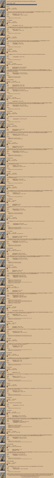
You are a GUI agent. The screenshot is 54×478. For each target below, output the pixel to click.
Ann (14, 147)
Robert (14, 415)
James (15, 242)
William (43, 69)
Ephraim (15, 236)
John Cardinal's (26, 477)
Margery (14, 68)
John (31, 11)
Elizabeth (14, 291)
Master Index (16, 4)
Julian (43, 11)
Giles (14, 326)
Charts (19, 4)
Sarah (14, 237)
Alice (14, 205)
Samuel (16, 224)
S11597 (9, 33)
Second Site (29, 477)
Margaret (13, 271)
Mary (15, 90)
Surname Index (12, 4)
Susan (15, 416)
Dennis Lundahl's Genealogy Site (32, 4)
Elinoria (38, 131)
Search (26, 4)
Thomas (46, 87)
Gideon (14, 258)
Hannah (15, 241)
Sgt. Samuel (15, 295)
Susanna (15, 275)
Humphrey (46, 131)
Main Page (8, 4)
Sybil (16, 70)
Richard (15, 67)
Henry (14, 310)
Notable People (23, 4)
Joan (14, 130)
